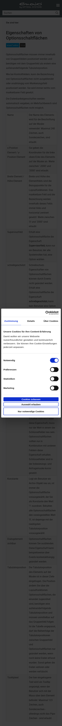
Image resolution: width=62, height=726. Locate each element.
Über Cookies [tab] (51, 321)
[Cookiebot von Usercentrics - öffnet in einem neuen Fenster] (45, 313)
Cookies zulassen (31, 399)
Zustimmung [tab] (11, 321)
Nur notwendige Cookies (31, 411)
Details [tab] (31, 321)
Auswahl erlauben (31, 404)
